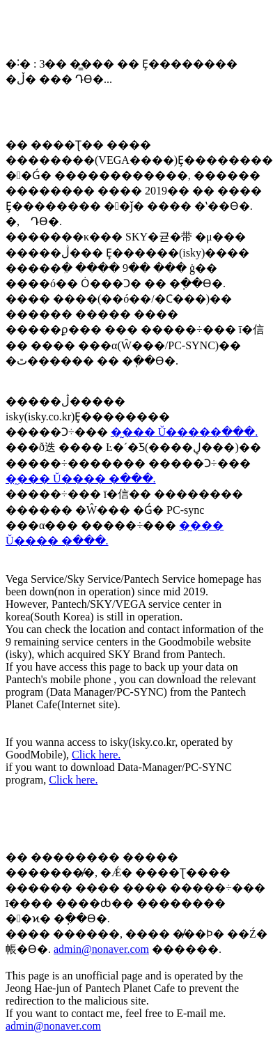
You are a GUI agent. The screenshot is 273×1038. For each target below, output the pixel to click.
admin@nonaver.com (101, 949)
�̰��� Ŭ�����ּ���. (184, 432)
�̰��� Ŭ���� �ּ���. (81, 478)
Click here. (96, 755)
